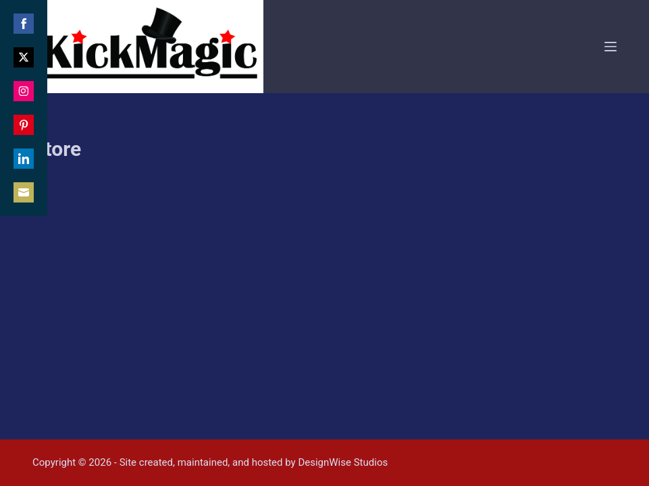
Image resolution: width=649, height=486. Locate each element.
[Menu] (610, 46)
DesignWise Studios (343, 462)
